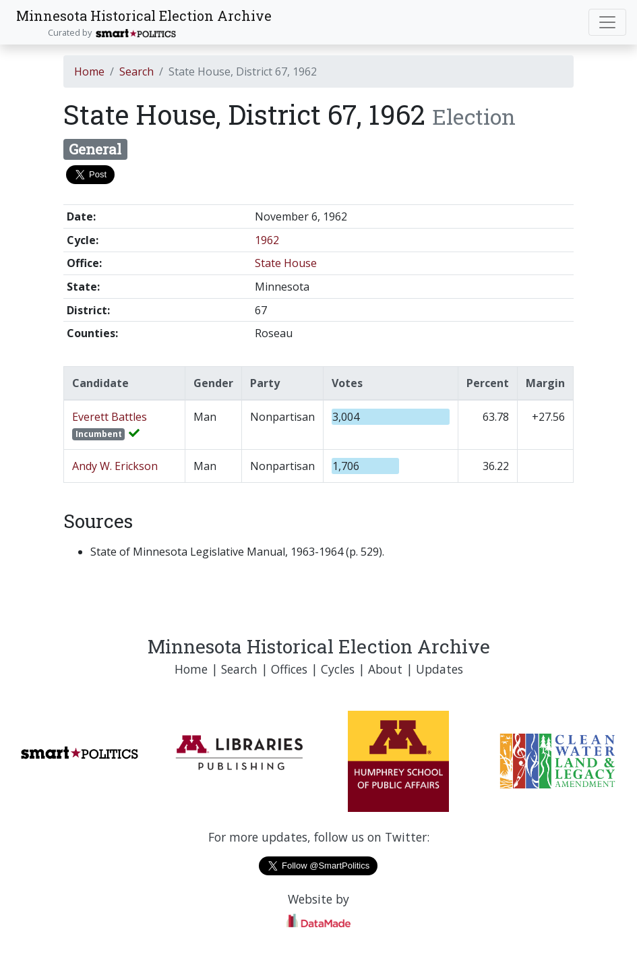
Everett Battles (109, 416)
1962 (267, 240)
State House (286, 263)
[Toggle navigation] (607, 22)
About (385, 669)
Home (89, 71)
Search (136, 71)
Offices (289, 669)
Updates (439, 669)
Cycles (338, 669)
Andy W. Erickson (115, 466)
